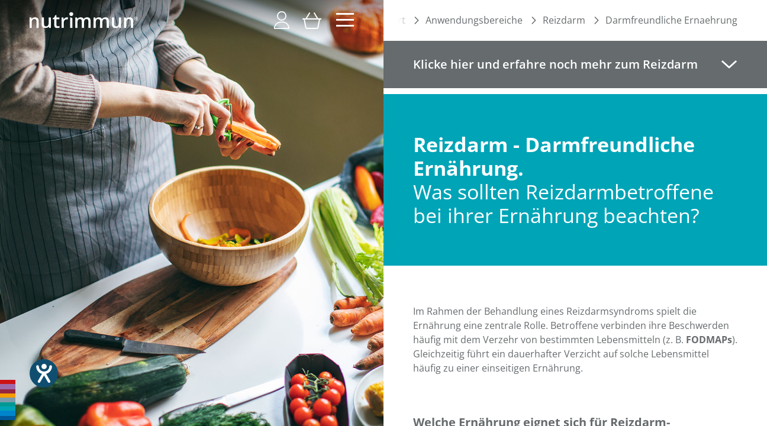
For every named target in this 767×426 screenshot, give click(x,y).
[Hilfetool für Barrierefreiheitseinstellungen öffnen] (44, 373)
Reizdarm (564, 20)
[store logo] (84, 20)
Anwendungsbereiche (474, 20)
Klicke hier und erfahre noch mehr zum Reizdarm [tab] (555, 64)
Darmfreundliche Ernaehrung (671, 20)
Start (394, 20)
